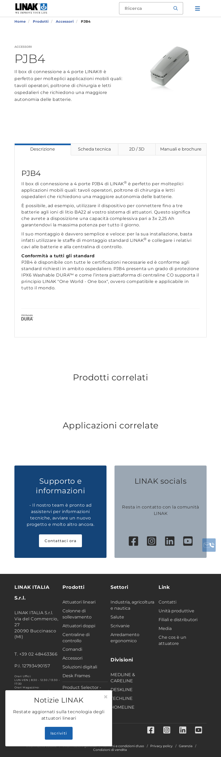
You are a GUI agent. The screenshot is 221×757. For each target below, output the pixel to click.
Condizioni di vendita (110, 750)
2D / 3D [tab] (136, 149)
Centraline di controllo (76, 637)
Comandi (72, 649)
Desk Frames (76, 675)
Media (165, 628)
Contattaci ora (60, 540)
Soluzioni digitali (79, 666)
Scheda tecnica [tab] (94, 149)
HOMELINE (123, 707)
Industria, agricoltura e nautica (132, 605)
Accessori (72, 658)
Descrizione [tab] (42, 149)
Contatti (167, 602)
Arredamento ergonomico (125, 637)
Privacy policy (161, 746)
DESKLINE (122, 689)
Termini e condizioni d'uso (123, 746)
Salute (117, 617)
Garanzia (185, 746)
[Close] (105, 697)
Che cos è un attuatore (172, 640)
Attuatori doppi (78, 625)
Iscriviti (58, 733)
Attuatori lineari (79, 602)
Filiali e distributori (178, 619)
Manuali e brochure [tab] (181, 149)
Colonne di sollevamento (77, 614)
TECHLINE (122, 698)
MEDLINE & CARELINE (123, 677)
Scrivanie (120, 625)
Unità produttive (176, 610)
